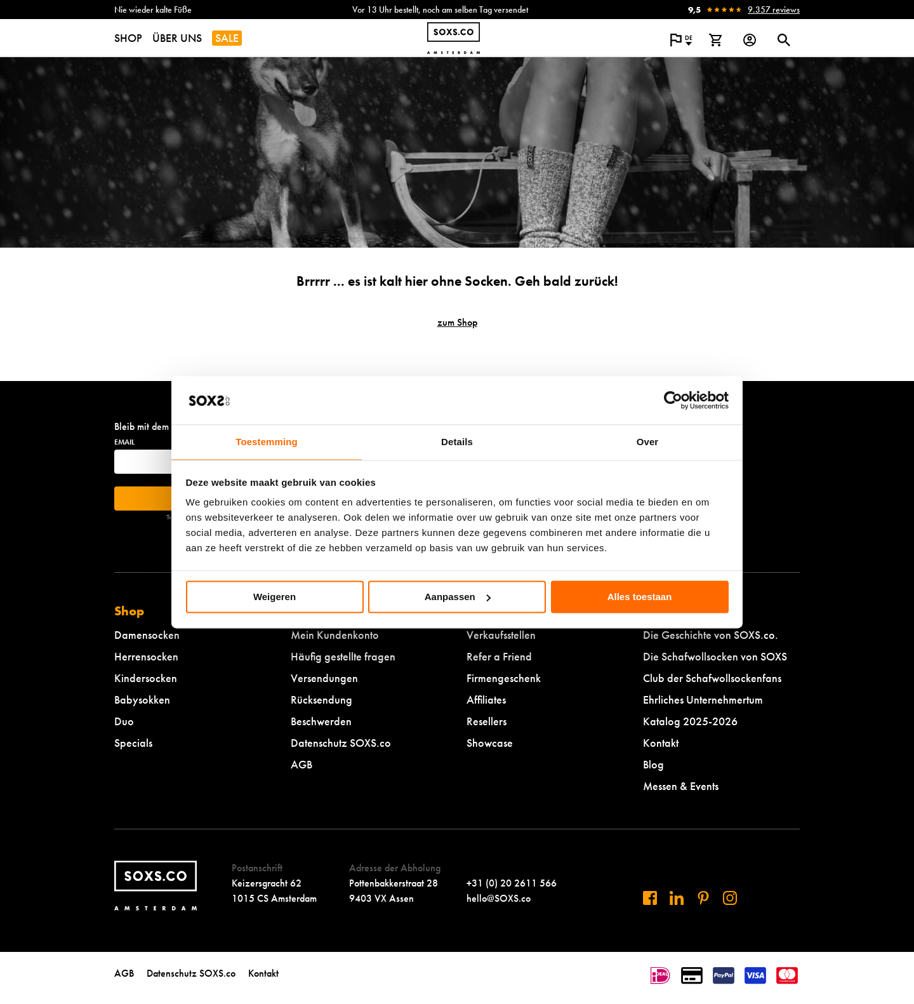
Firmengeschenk (504, 678)
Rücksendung (321, 699)
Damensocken (147, 634)
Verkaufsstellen (501, 634)
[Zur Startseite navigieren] (453, 38)
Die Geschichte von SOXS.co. (710, 634)
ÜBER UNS (177, 37)
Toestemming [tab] (266, 442)
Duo (124, 721)
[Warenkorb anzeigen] (715, 40)
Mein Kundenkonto (335, 634)
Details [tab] (457, 442)
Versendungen (324, 678)
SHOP (128, 37)
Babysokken (142, 699)
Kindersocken (145, 678)
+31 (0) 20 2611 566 (512, 883)
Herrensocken (146, 656)
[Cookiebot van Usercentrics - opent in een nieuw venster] (673, 400)
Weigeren (274, 596)
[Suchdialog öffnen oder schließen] (784, 40)
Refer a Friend (499, 656)
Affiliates (486, 699)
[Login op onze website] (749, 40)
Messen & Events (681, 786)
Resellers (487, 721)
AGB (301, 764)
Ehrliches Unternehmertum (703, 699)
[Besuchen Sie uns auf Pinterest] (703, 898)
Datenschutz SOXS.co (341, 742)
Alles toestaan (639, 596)
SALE (227, 37)
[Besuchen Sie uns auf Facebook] (650, 898)
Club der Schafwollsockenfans (712, 678)
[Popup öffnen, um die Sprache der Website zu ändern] (681, 40)
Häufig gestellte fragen (343, 656)
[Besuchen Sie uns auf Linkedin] (677, 898)
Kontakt (661, 742)
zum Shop (457, 322)
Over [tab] (648, 442)
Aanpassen (458, 596)
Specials (133, 742)
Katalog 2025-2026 (690, 721)
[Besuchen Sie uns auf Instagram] (730, 898)
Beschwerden (321, 721)
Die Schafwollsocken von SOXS (715, 656)
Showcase (490, 742)
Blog (653, 764)
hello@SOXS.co (499, 898)
